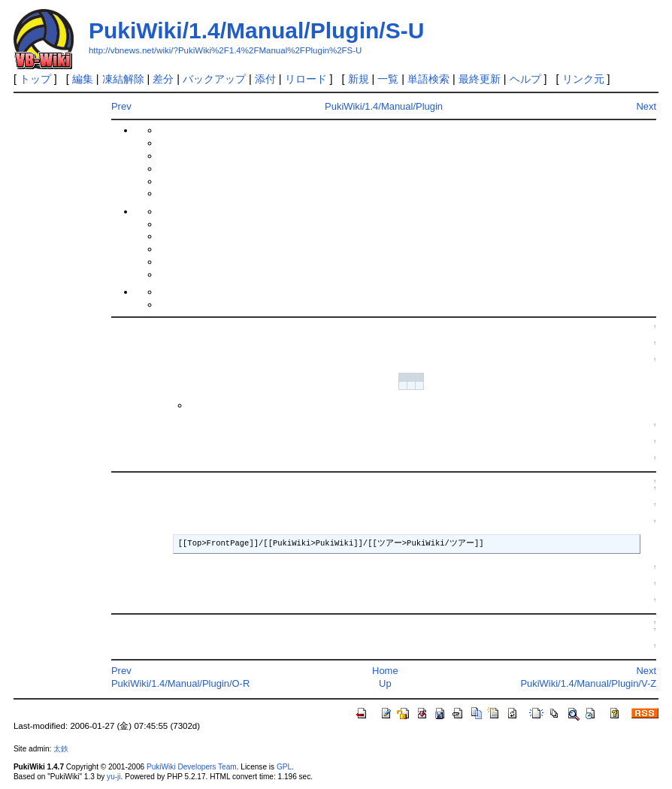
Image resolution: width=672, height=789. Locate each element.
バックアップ (214, 79)
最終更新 (480, 79)
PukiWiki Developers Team (192, 767)
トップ (35, 79)
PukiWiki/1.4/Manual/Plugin (384, 106)
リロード (306, 79)
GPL (284, 767)
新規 (358, 79)
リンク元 (583, 79)
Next (646, 106)
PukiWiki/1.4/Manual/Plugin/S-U (256, 30)
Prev (121, 106)
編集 (82, 79)
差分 (163, 79)
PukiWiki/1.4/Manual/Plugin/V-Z (588, 683)
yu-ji (113, 776)
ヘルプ (525, 79)
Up (385, 683)
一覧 (387, 79)
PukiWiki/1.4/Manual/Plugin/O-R (180, 683)
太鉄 (60, 749)
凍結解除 (123, 79)
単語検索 (428, 79)
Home (385, 670)
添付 (265, 79)
